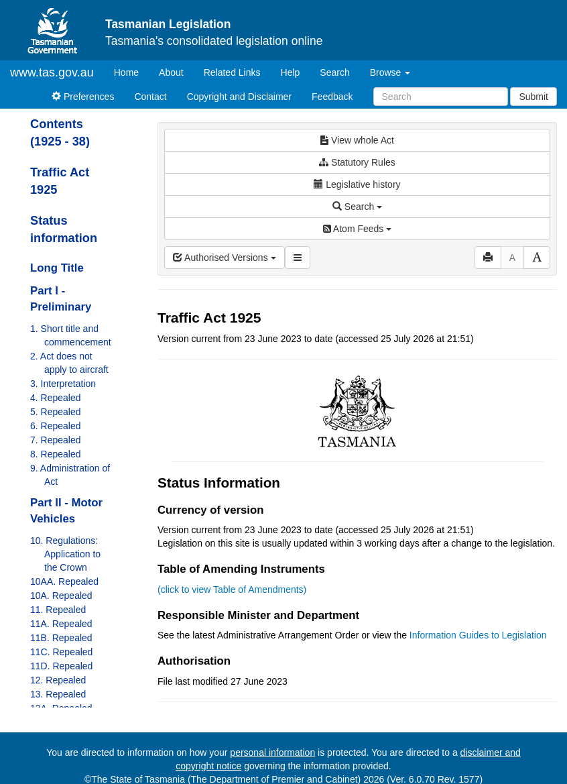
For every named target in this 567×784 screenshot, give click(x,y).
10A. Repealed (61, 595)
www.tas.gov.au (52, 72)
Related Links (232, 72)
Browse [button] (390, 72)
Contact (150, 96)
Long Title (57, 268)
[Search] (440, 96)
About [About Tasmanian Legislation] (171, 72)
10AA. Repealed (64, 581)
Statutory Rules (357, 162)
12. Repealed (58, 680)
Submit (533, 96)
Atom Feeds (357, 228)
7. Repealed (55, 440)
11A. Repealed (61, 623)
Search (334, 72)
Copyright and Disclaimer (239, 96)
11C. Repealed (61, 652)
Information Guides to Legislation (478, 635)
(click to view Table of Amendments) (232, 589)
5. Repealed (55, 411)
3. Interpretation (63, 383)
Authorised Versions (224, 257)
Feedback (332, 96)
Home (131, 71)
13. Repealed (58, 694)
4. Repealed (55, 397)
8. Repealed (55, 454)
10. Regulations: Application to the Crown (65, 554)
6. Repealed (55, 426)
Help (290, 72)
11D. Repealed (61, 666)
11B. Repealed (61, 637)
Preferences (83, 96)
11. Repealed (58, 609)
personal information (272, 752)
